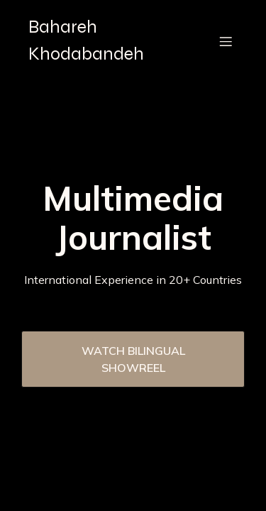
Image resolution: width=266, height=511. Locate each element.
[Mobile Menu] (226, 41)
